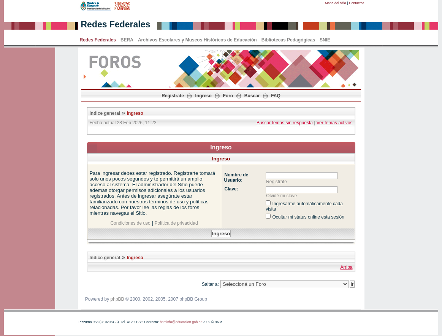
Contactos (356, 3)
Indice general (105, 113)
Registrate (173, 95)
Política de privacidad (176, 223)
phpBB (117, 299)
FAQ (275, 95)
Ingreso (203, 95)
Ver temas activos (335, 122)
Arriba (346, 267)
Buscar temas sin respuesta (285, 122)
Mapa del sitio (335, 3)
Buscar (252, 95)
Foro (228, 95)
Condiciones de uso (130, 223)
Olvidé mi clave (281, 195)
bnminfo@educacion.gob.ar (180, 322)
